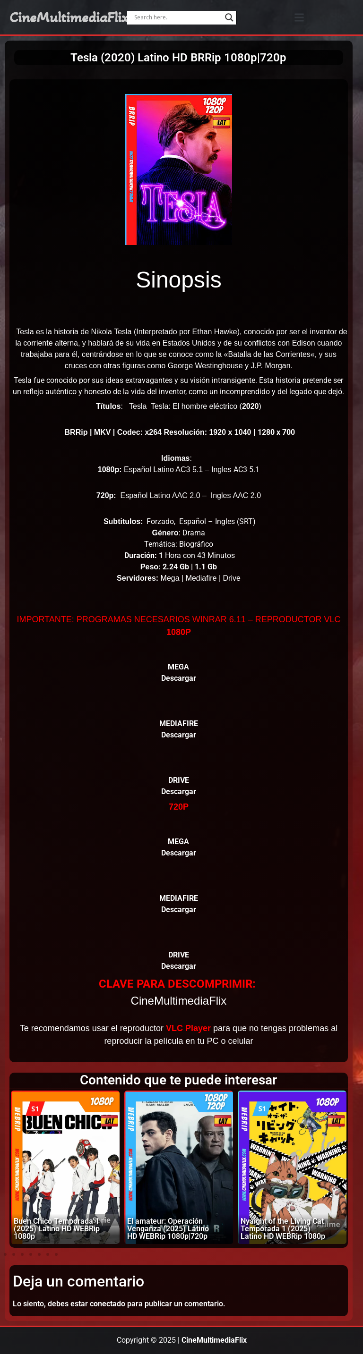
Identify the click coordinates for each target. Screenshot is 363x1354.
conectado (107, 1303)
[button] (299, 17)
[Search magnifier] (229, 17)
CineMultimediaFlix (69, 17)
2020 (250, 406)
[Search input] (177, 17)
